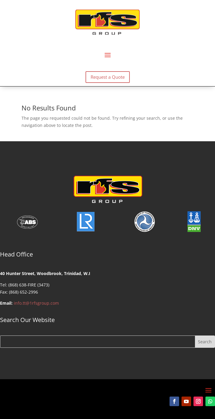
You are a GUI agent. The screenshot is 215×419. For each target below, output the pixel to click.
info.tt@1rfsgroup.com (36, 303)
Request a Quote (108, 77)
